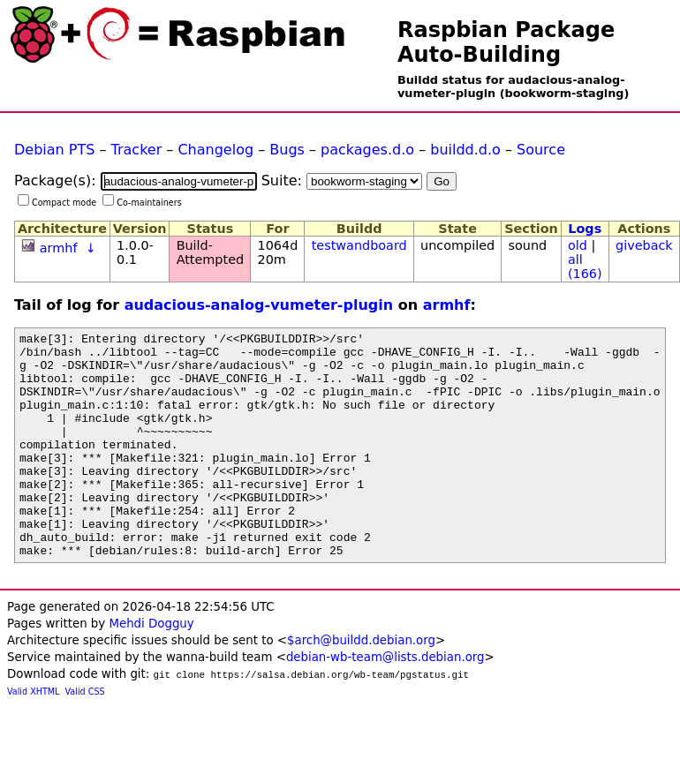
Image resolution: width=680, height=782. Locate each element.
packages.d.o (367, 149)
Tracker (136, 149)
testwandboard (359, 245)
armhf (59, 248)
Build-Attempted (211, 252)
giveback (644, 245)
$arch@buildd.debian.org (361, 685)
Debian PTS (54, 149)
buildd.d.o (465, 149)
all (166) (585, 266)
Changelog (215, 149)
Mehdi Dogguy (151, 668)
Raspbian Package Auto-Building (506, 42)
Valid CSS (85, 736)
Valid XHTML (33, 736)
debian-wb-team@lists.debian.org (385, 702)
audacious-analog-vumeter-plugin (259, 305)
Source (541, 149)
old (577, 245)
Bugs (287, 149)
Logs (584, 229)
